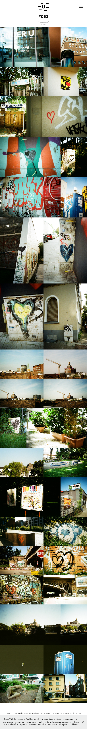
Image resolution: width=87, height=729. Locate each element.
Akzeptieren (64, 724)
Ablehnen (75, 724)
